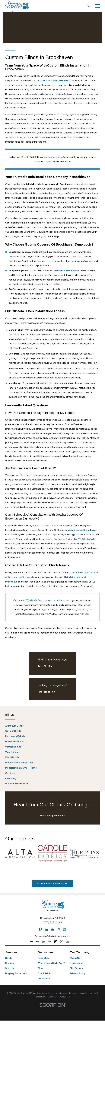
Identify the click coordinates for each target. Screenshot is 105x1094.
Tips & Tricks (44, 973)
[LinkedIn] (46, 929)
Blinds (8, 957)
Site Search (76, 968)
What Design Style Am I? (51, 963)
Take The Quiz (46, 666)
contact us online (53, 600)
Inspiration (43, 957)
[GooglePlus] (52, 929)
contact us (47, 525)
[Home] (17, 6)
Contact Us (43, 978)
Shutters (10, 968)
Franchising (76, 963)
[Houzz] (58, 929)
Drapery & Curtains (16, 973)
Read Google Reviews (52, 815)
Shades (9, 963)
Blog (40, 968)
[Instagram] (64, 929)
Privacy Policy (77, 973)
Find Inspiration (46, 691)
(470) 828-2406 (84, 539)
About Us (75, 957)
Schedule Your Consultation (52, 883)
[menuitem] (52, 725)
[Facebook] (40, 929)
